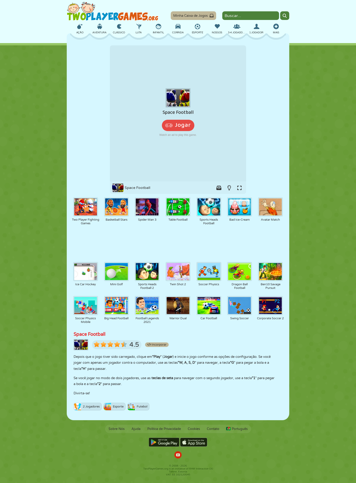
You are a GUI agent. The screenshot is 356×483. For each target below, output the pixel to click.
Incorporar (156, 344)
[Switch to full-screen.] (239, 187)
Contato (213, 429)
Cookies (194, 429)
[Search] (284, 15)
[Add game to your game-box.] (218, 187)
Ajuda (136, 429)
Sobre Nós (117, 429)
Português (237, 429)
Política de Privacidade (164, 429)
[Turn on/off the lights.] (229, 187)
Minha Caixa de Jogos (193, 16)
